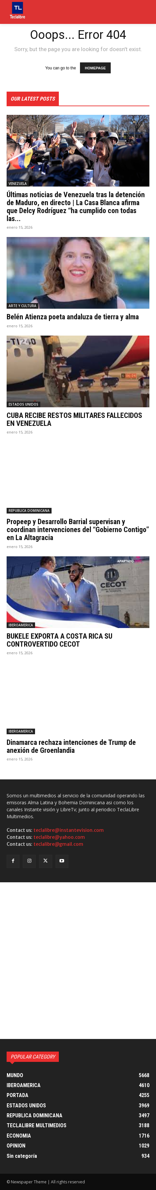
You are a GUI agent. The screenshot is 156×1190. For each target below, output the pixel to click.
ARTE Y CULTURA (22, 305)
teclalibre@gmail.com (58, 844)
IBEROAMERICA (21, 625)
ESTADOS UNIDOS (23, 404)
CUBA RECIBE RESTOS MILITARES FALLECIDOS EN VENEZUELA (74, 419)
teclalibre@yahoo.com (59, 837)
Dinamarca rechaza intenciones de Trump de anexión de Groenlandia (71, 746)
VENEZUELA (18, 183)
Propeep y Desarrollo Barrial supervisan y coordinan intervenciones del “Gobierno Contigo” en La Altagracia (78, 529)
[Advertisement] (78, 960)
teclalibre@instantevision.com (68, 830)
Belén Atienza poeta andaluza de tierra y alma (73, 317)
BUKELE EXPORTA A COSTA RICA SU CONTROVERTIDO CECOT (59, 640)
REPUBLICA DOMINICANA (29, 510)
